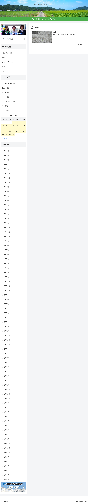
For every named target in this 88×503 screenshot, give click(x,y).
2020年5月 (5, 475)
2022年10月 (6, 344)
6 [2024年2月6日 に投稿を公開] (6, 125)
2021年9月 (5, 403)
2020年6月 (5, 471)
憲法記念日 (5, 66)
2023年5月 (5, 313)
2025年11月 (6, 178)
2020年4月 (5, 480)
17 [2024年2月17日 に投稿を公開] (20, 128)
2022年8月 (5, 353)
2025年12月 (6, 173)
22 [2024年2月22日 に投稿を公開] (14, 131)
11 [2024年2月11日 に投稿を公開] (24, 125)
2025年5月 (5, 205)
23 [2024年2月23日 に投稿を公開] (17, 131)
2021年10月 (6, 398)
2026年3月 (5, 160)
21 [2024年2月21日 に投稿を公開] (10, 131)
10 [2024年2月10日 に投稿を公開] (20, 125)
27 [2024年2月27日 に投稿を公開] (6, 134)
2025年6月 (5, 200)
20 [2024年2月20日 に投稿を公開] (6, 131)
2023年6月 (5, 308)
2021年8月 (5, 407)
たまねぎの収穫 (7, 62)
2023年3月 (5, 322)
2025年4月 (5, 209)
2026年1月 (5, 169)
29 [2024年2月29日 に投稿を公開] (14, 134)
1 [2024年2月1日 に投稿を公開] (13, 123)
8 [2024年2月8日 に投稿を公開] (13, 125)
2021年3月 (5, 430)
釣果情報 (6, 110)
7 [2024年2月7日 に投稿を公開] (10, 125)
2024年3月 (5, 268)
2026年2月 (5, 164)
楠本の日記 (5, 92)
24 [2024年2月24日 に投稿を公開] (20, 131)
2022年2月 (5, 380)
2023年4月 (5, 317)
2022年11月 (6, 340)
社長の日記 (5, 97)
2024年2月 (5, 272)
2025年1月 (5, 223)
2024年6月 (5, 254)
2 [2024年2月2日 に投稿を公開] (17, 123)
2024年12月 (6, 227)
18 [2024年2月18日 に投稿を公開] (24, 128)
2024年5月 (5, 259)
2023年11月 (6, 286)
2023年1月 (5, 331)
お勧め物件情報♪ (7, 53)
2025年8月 (5, 191)
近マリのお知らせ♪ (8, 101)
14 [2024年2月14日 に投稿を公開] (10, 128)
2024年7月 (5, 250)
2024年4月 (5, 263)
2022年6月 (5, 362)
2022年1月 (5, 385)
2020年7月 (5, 466)
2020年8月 (5, 462)
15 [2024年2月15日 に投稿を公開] (14, 128)
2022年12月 (6, 335)
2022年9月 (5, 349)
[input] (13, 39)
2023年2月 (5, 326)
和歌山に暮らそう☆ (9, 83)
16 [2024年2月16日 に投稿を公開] (17, 128)
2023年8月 (5, 299)
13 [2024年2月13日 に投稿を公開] (6, 128)
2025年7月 (5, 196)
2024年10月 (6, 236)
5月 (3, 71)
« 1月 (3, 139)
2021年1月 (5, 439)
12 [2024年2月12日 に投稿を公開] (3, 128)
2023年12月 (6, 281)
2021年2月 (5, 435)
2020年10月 (6, 452)
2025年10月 (6, 182)
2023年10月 (6, 290)
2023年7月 (5, 304)
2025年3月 (5, 214)
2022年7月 (5, 358)
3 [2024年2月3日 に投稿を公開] (20, 123)
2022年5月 (5, 367)
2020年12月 (6, 444)
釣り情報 (5, 106)
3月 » (8, 139)
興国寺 (4, 57)
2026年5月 (5, 151)
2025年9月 (5, 187)
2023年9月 (5, 295)
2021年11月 (6, 394)
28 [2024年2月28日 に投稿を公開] (10, 134)
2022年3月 (5, 376)
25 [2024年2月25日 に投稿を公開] (24, 131)
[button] (24, 39)
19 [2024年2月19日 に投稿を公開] (3, 131)
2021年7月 (5, 412)
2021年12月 (6, 389)
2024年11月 (6, 232)
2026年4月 (5, 155)
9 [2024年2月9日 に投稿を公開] (17, 125)
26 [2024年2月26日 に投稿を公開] (3, 134)
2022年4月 (5, 371)
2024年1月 (5, 277)
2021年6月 (5, 416)
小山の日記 (5, 88)
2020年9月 (5, 457)
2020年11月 (6, 448)
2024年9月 (5, 241)
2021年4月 (5, 425)
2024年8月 (5, 245)
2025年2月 (5, 218)
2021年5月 (5, 421)
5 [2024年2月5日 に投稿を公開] (3, 125)
